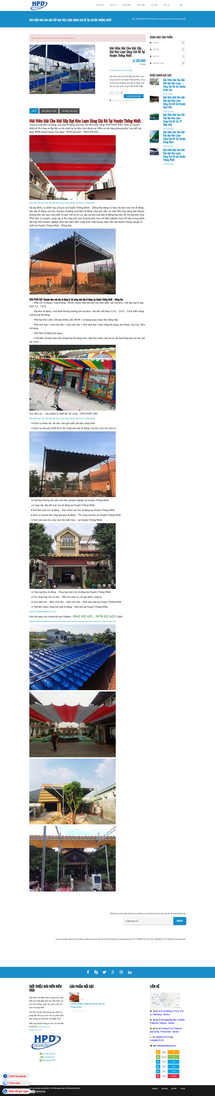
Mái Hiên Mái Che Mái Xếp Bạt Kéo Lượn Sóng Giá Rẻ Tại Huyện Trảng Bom (174, 137)
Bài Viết (154, 5)
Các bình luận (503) (69, 110)
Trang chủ (100, 5)
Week (164, 1062)
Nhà (133, 18)
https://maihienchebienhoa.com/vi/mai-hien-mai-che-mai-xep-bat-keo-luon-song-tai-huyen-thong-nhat (72, 621)
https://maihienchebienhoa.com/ (43, 611)
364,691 (173, 1076)
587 (173, 1057)
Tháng (164, 1066)
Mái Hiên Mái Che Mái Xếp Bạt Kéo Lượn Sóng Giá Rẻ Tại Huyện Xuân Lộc (174, 85)
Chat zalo (14, 1082)
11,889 (174, 1066)
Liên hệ (167, 5)
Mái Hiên (156, 49)
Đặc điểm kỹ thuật (49, 110)
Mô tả (34, 110)
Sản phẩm (126, 5)
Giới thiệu (141, 5)
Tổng (164, 1076)
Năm (164, 1071)
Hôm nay (163, 1057)
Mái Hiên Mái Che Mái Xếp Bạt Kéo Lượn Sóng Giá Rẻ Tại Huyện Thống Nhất (62, 203)
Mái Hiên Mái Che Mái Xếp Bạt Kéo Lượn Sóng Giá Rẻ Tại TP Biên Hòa (174, 120)
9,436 (173, 1062)
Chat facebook (17, 1076)
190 (173, 1052)
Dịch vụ (113, 5)
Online (164, 1052)
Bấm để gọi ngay (19, 1091)
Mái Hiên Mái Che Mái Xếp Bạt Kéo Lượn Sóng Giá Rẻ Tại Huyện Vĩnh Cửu (174, 102)
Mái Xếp (155, 42)
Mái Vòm (156, 56)
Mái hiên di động (158, 63)
